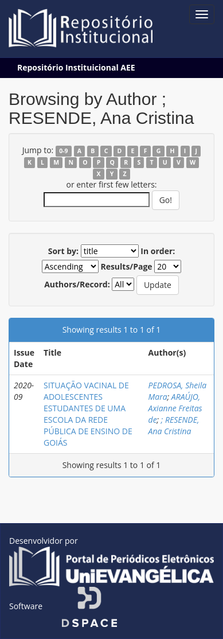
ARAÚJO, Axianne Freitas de (175, 408)
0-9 (63, 151)
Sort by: (63, 251)
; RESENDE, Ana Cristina (173, 425)
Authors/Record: (77, 284)
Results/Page (126, 266)
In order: (157, 251)
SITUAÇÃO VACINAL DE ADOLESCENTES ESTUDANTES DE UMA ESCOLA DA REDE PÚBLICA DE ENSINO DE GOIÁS (88, 414)
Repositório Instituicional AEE (76, 67)
